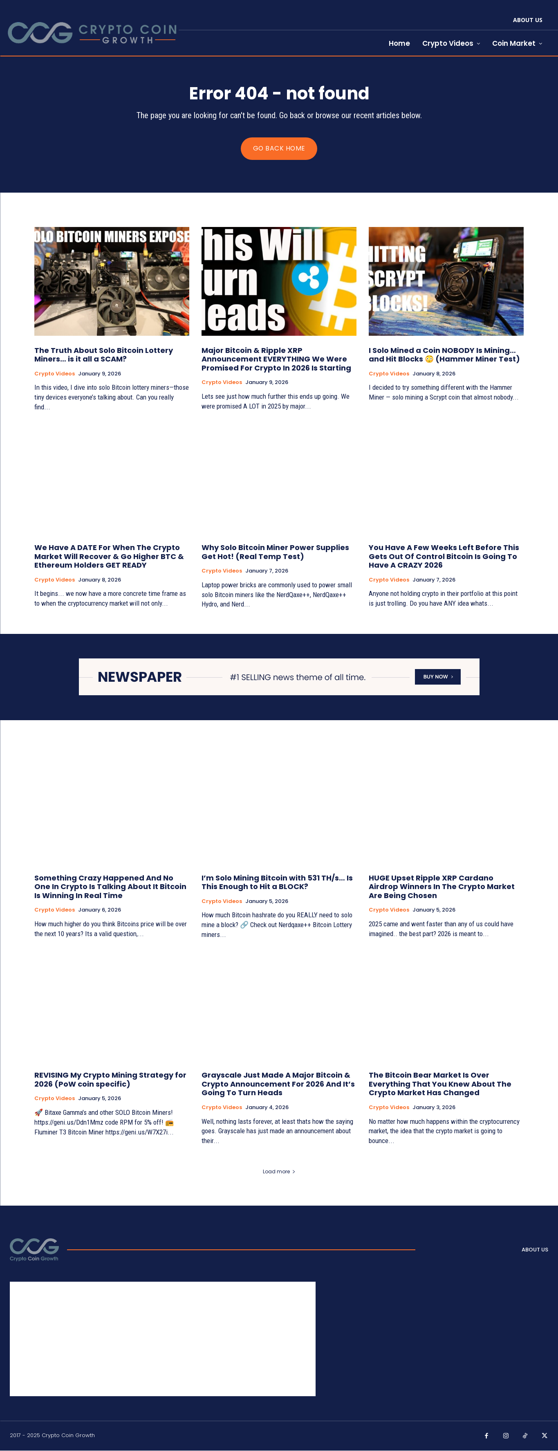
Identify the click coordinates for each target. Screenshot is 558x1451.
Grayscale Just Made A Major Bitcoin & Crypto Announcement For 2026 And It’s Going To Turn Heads (278, 1084)
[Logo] (34, 1250)
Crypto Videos (54, 374)
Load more (279, 1171)
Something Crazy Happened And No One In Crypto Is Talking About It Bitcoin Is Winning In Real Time (110, 887)
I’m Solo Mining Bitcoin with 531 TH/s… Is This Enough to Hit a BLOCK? (277, 882)
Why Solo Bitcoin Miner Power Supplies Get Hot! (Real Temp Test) (275, 552)
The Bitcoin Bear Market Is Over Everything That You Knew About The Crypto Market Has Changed (440, 1084)
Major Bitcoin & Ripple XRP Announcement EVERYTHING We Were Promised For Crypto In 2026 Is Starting (276, 359)
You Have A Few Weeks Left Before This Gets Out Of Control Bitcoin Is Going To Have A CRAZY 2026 (444, 557)
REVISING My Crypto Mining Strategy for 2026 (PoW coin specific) (110, 1079)
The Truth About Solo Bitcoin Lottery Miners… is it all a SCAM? (103, 355)
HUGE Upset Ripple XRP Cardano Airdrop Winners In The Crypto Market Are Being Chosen (442, 887)
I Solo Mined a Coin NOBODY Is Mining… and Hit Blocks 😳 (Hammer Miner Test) (444, 355)
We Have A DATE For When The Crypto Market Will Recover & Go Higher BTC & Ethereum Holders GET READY (109, 557)
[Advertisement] (163, 1339)
